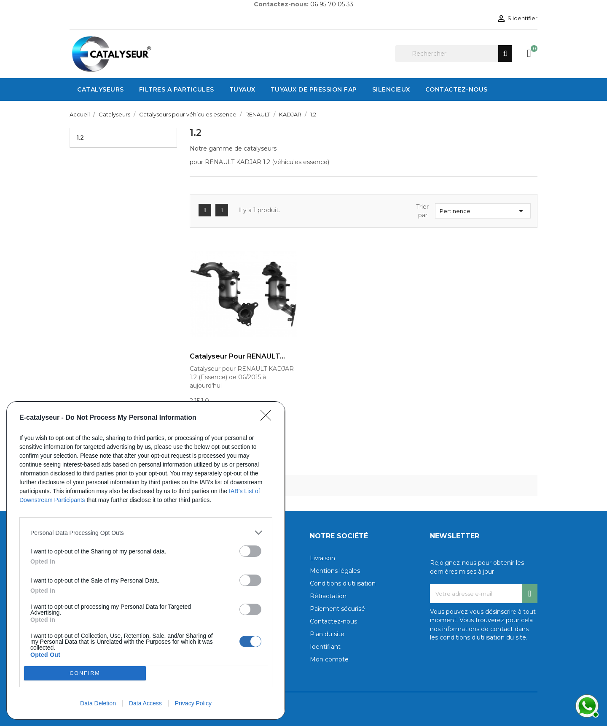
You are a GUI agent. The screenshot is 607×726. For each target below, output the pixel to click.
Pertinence (483, 211)
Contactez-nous (333, 621)
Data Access (145, 703)
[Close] (269, 418)
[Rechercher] (453, 53)
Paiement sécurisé (337, 609)
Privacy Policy (193, 703)
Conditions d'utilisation (343, 583)
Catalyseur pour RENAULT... (237, 356)
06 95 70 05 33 (331, 4)
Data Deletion (98, 703)
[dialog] (146, 560)
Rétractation (328, 596)
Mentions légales (335, 571)
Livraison (322, 558)
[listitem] (145, 532)
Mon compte (329, 659)
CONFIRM (85, 673)
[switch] (250, 551)
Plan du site (327, 634)
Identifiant (325, 646)
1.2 (80, 137)
